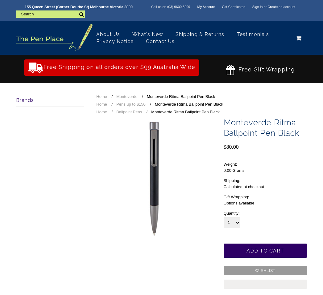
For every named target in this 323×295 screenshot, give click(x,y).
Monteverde (127, 96)
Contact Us (160, 41)
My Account (206, 7)
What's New (147, 34)
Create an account (281, 7)
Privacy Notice (115, 41)
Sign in (257, 7)
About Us (108, 34)
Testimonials (253, 34)
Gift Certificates (233, 7)
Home (101, 96)
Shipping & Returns (200, 34)
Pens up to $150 (131, 104)
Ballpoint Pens (129, 112)
